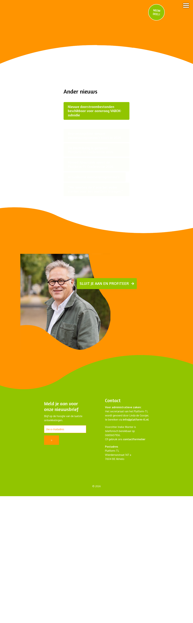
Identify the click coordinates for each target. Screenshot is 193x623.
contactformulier (134, 439)
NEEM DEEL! (156, 12)
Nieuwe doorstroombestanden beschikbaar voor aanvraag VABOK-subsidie (95, 111)
